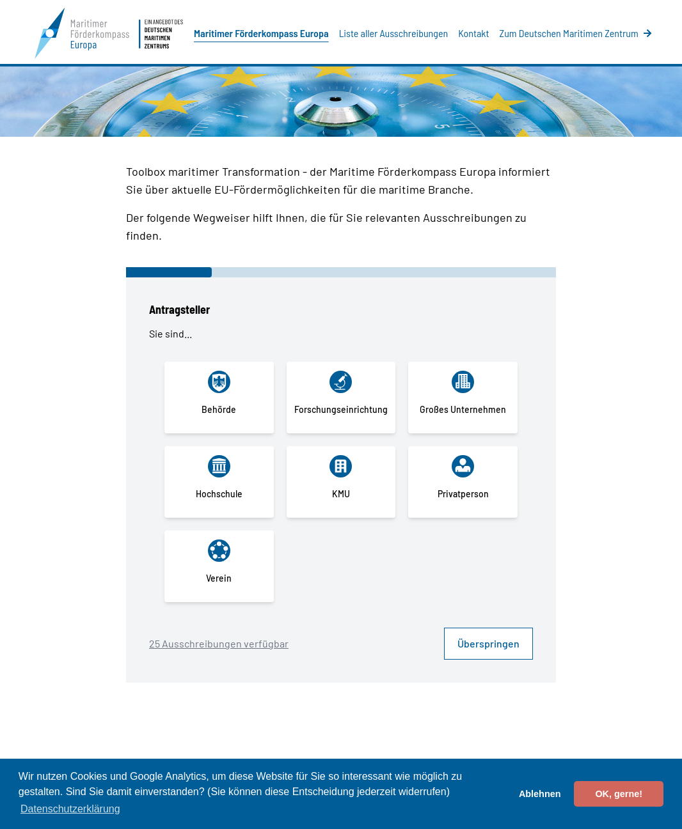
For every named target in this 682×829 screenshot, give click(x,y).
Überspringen (488, 643)
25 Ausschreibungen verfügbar (219, 643)
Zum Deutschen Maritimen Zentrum (575, 33)
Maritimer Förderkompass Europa (261, 33)
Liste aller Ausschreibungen (393, 33)
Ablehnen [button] (540, 794)
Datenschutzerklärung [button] (70, 808)
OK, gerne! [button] (618, 794)
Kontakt (473, 33)
